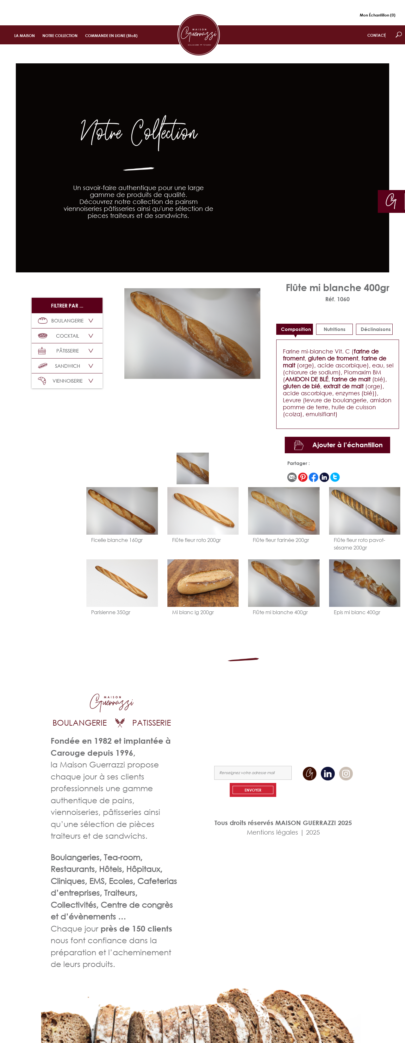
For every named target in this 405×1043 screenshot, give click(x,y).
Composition (296, 329)
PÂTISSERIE (58, 351)
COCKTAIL (58, 335)
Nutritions (335, 329)
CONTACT (376, 35)
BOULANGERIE (61, 320)
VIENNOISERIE (60, 381)
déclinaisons (376, 329)
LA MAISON (24, 35)
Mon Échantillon (378, 15)
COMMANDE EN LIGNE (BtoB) (111, 35)
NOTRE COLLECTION (60, 35)
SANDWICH (59, 366)
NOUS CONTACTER (337, 724)
